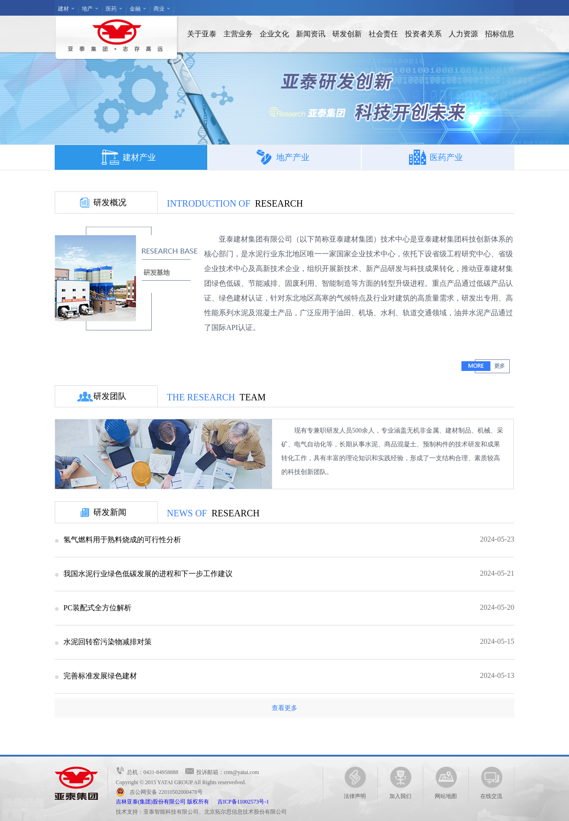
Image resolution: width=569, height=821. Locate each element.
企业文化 (274, 34)
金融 (135, 9)
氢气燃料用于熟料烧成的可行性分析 (122, 539)
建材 (63, 9)
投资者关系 (423, 34)
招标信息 (499, 34)
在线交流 (491, 783)
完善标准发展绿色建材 (100, 676)
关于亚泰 (201, 34)
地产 (87, 9)
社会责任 (383, 34)
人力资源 (463, 34)
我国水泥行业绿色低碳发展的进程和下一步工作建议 (148, 574)
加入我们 (400, 783)
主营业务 (238, 34)
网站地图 (446, 783)
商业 (159, 9)
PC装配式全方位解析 (97, 608)
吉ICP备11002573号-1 (243, 801)
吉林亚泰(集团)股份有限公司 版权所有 (166, 801)
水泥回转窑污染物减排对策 (107, 642)
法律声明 (355, 783)
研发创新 (347, 34)
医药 (111, 9)
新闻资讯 (310, 34)
